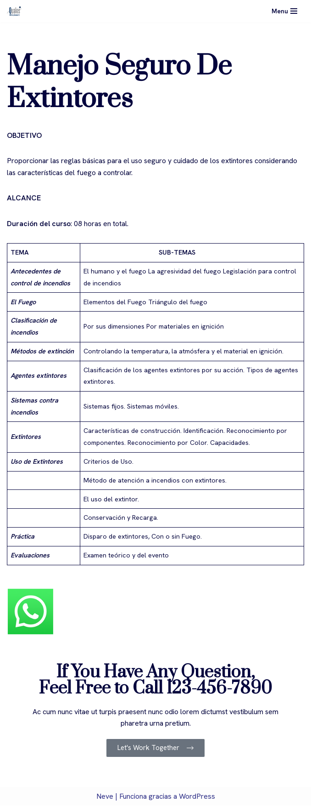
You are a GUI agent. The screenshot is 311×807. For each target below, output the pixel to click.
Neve (104, 797)
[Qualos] (14, 11)
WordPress (197, 797)
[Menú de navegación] (284, 11)
